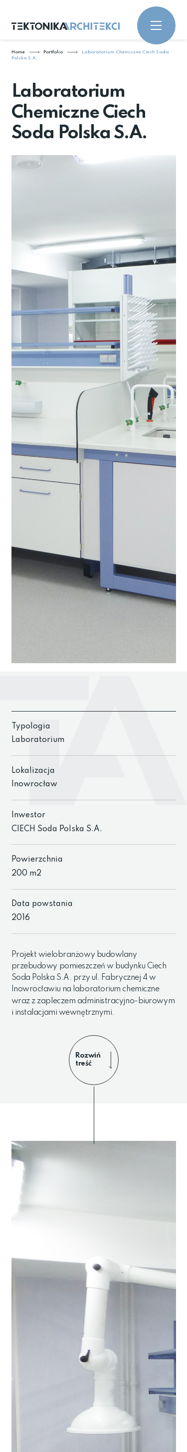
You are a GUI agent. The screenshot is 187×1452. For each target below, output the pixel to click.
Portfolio (53, 52)
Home (18, 52)
